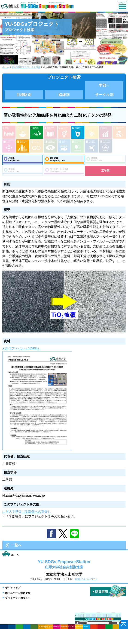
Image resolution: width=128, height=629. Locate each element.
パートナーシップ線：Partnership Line (64, 171)
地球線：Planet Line (105, 160)
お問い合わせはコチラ (86, 579)
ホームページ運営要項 (17, 592)
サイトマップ (12, 587)
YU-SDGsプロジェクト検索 (26, 67)
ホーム (5, 67)
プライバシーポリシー (17, 598)
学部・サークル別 (104, 90)
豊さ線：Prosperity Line (64, 160)
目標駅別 (23, 95)
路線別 (64, 95)
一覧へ (16, 545)
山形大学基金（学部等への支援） (26, 511)
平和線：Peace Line (22, 171)
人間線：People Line (22, 160)
